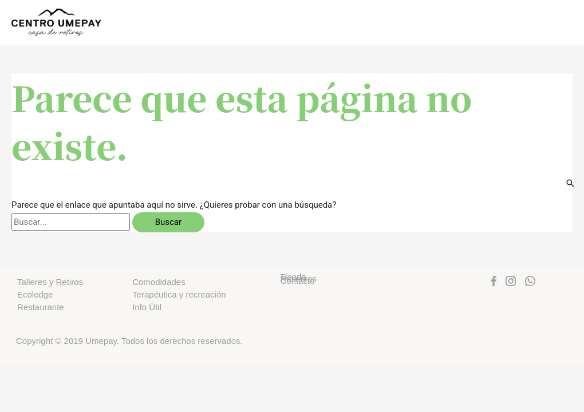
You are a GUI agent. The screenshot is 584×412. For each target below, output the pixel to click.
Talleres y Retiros (50, 282)
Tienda (293, 277)
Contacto (297, 281)
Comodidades (159, 282)
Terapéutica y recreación (179, 294)
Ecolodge (35, 294)
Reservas (298, 279)
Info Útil (146, 307)
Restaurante (40, 307)
